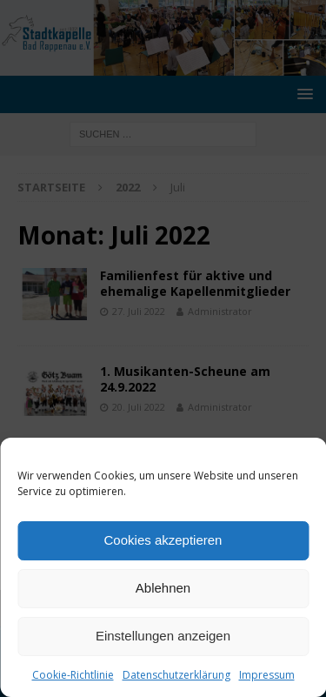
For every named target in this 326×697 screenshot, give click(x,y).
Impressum (267, 674)
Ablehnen (163, 587)
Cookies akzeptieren (163, 540)
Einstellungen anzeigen (163, 635)
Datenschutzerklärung (176, 674)
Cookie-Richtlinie (73, 674)
